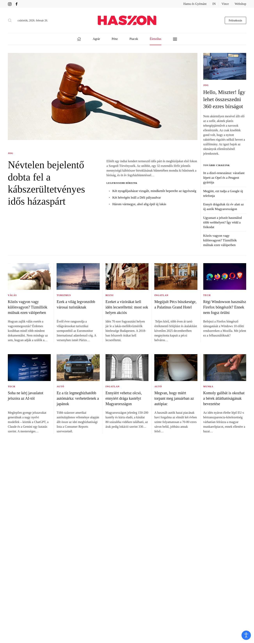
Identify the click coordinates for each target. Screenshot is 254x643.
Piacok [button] (134, 38)
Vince (225, 3)
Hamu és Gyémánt (195, 3)
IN (214, 3)
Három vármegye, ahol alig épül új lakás (139, 204)
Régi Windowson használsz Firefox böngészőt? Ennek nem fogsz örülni (224, 307)
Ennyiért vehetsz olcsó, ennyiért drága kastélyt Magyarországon (124, 398)
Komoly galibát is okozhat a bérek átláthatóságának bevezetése (224, 398)
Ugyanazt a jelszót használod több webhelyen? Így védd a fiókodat (222, 222)
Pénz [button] (115, 38)
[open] (246, 635)
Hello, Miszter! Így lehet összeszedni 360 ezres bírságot (224, 99)
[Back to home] (127, 20)
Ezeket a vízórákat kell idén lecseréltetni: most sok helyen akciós (127, 307)
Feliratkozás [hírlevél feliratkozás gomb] (235, 20)
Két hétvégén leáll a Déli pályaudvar (136, 197)
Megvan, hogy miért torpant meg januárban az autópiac (174, 398)
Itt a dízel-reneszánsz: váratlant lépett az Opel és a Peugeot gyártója (224, 177)
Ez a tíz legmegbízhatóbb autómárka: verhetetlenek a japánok (78, 398)
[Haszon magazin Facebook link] (17, 3)
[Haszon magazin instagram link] (10, 3)
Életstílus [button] (155, 38)
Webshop (240, 3)
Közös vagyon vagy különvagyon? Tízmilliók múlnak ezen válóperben (220, 240)
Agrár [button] (96, 38)
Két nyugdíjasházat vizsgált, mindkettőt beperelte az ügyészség (154, 191)
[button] (10, 20)
